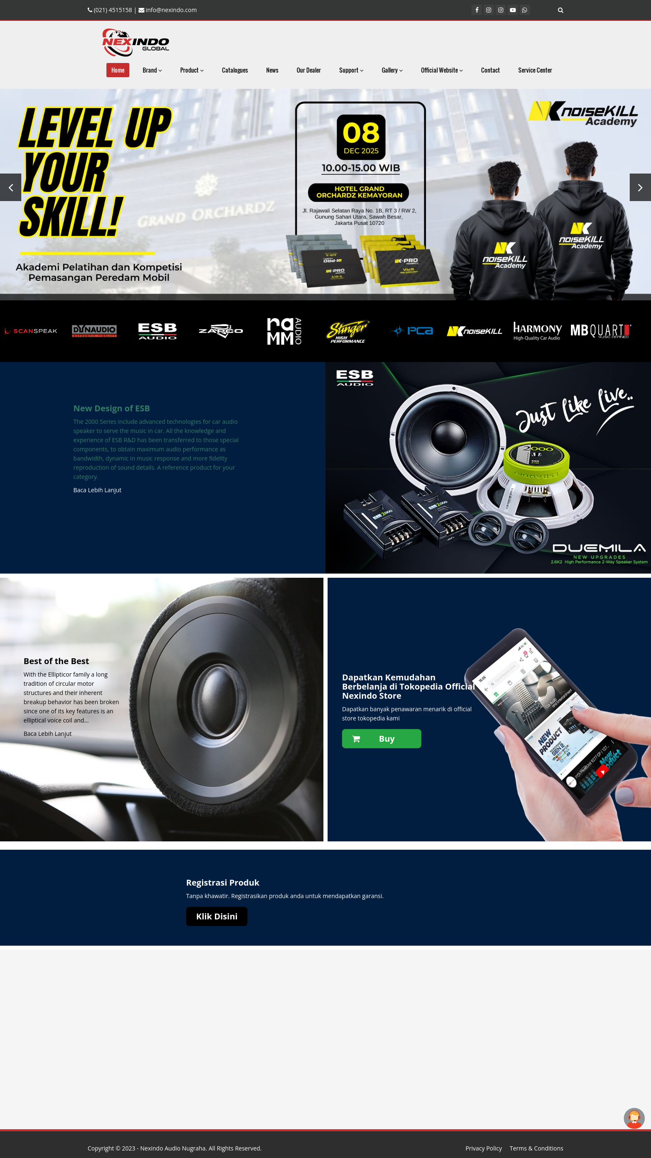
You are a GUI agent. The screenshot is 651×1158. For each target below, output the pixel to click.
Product (192, 69)
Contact (490, 69)
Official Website (442, 69)
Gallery (392, 69)
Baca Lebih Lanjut (97, 490)
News (272, 69)
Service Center (535, 69)
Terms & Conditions (536, 1148)
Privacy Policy (483, 1148)
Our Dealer (309, 69)
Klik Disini (216, 916)
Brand (152, 69)
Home (117, 69)
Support (351, 69)
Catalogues (235, 69)
